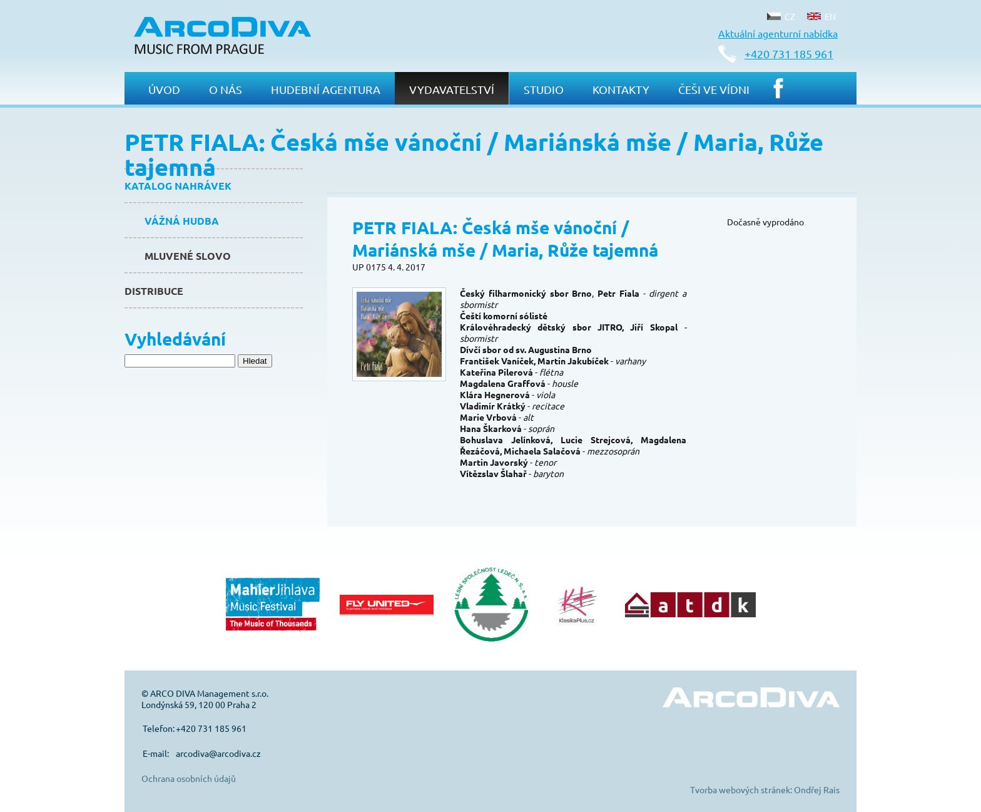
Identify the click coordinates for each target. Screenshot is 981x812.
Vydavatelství (451, 89)
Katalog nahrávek (178, 185)
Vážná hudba (182, 220)
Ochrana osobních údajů (188, 778)
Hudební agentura (325, 89)
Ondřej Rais (817, 789)
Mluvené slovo (188, 255)
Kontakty (620, 89)
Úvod (164, 89)
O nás (225, 89)
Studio (544, 89)
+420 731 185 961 (789, 53)
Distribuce (154, 290)
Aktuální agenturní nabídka (778, 33)
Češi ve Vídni (714, 89)
